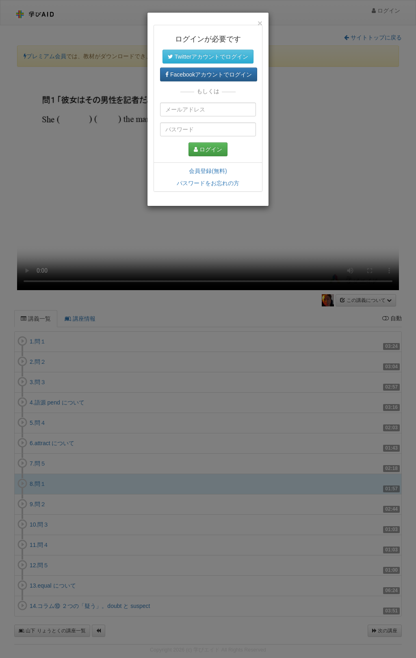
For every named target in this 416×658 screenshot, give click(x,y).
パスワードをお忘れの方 (208, 183)
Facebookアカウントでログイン (208, 74)
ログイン (208, 149)
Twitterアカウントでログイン (208, 56)
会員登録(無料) (208, 171)
